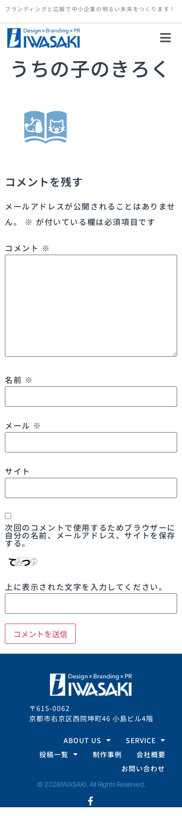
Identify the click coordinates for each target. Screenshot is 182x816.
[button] (166, 38)
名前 (19, 379)
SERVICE (145, 740)
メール (23, 425)
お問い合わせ (143, 768)
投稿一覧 (58, 754)
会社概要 (150, 754)
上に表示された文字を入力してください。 (86, 586)
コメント (27, 248)
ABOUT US (87, 740)
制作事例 (107, 754)
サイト (18, 471)
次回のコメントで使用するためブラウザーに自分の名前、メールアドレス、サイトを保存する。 (90, 535)
